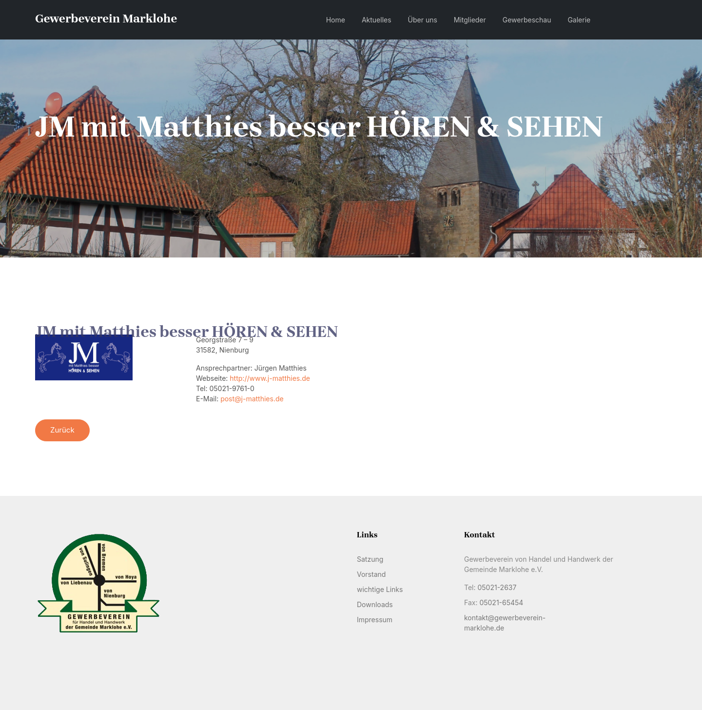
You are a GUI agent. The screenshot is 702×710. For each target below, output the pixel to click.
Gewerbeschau (527, 20)
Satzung (370, 559)
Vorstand (371, 574)
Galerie (578, 20)
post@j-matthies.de (252, 398)
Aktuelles (376, 20)
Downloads (375, 604)
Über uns (422, 20)
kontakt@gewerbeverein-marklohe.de (505, 622)
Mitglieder (470, 20)
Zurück (62, 429)
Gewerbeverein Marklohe (106, 18)
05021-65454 (501, 602)
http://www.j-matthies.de (270, 378)
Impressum (374, 619)
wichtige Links (380, 589)
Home (335, 20)
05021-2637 (496, 587)
